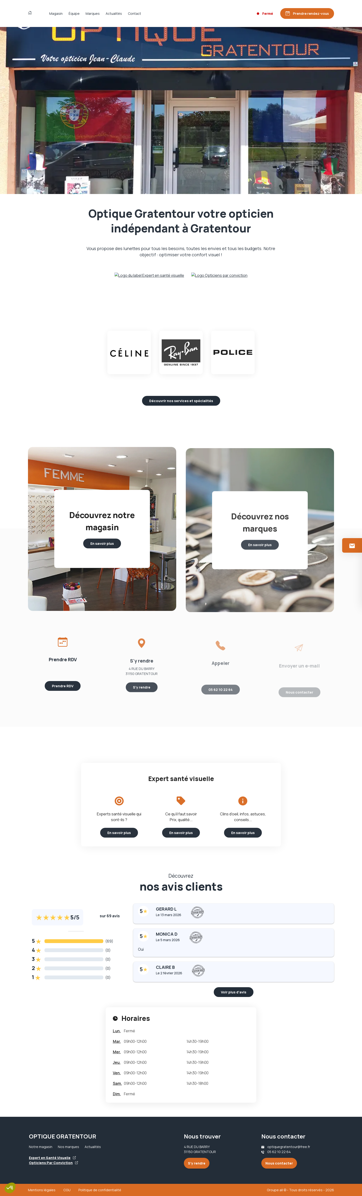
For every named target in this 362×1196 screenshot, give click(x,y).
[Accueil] (31, 13)
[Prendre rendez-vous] (307, 13)
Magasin (56, 13)
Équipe (74, 13)
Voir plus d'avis (233, 992)
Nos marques (68, 1146)
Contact (134, 13)
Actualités (114, 13)
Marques (93, 13)
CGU (67, 1190)
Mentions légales (41, 1190)
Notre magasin (40, 1146)
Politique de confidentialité (99, 1190)
